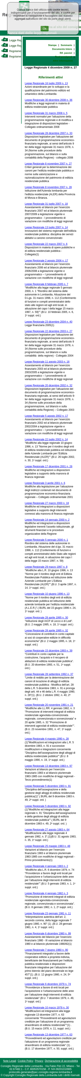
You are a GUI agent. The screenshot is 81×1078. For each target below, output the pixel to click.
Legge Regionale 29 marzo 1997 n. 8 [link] (46, 566)
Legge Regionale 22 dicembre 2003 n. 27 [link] (48, 331)
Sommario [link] (66, 45)
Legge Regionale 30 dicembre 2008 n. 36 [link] (48, 99)
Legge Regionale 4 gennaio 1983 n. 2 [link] (46, 866)
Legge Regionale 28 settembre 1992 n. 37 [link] (49, 674)
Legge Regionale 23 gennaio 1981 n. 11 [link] (48, 913)
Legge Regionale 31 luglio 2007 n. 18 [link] (46, 203)
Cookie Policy (25, 1060)
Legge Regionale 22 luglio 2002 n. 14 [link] (46, 439)
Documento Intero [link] (62, 49)
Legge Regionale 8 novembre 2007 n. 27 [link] (48, 163)
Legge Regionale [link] (15, 40)
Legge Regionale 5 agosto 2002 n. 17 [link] (46, 415)
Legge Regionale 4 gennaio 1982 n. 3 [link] (46, 893)
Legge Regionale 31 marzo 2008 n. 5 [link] (46, 113)
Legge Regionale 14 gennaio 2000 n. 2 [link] (47, 519)
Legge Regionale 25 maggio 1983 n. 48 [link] (47, 846)
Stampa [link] (52, 45)
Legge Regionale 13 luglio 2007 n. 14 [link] (46, 227)
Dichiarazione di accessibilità (61, 1060)
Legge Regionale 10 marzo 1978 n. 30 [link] (47, 1007)
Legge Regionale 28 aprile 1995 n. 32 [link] (46, 630)
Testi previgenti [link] (63, 56)
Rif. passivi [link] (66, 53)
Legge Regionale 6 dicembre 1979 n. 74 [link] (48, 984)
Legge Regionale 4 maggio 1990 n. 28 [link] (47, 738)
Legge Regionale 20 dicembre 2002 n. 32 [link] (48, 385)
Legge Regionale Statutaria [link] (21, 45)
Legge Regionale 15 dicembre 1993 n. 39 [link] (48, 650)
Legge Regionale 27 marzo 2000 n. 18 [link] (47, 503)
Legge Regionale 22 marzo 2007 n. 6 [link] (46, 244)
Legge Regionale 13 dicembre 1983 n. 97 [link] (48, 765)
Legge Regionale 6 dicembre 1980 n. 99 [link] (48, 933)
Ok (44, 28)
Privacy (39, 1060)
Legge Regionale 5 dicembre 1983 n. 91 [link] (48, 786)
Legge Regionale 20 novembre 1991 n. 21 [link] (49, 704)
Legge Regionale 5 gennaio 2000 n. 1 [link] (46, 539)
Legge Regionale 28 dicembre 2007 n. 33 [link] (48, 133)
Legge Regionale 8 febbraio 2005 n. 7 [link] (46, 284)
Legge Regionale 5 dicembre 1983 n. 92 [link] (48, 806)
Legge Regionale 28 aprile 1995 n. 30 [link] (46, 617)
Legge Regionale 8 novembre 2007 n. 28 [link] (48, 187)
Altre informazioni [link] (63, 60)
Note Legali (9, 1060)
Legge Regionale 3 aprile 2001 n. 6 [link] (45, 483)
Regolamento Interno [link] (17, 51)
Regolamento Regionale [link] (19, 56)
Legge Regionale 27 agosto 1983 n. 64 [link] (47, 829)
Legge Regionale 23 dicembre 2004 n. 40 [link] (48, 321)
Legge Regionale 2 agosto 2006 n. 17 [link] (46, 260)
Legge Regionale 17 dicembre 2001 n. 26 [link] (48, 466)
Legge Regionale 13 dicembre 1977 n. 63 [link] (48, 1034)
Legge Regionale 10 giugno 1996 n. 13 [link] (47, 593)
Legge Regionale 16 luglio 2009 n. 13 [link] (46, 83)
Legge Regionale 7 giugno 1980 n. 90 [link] (46, 949)
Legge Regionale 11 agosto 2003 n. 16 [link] (47, 361)
